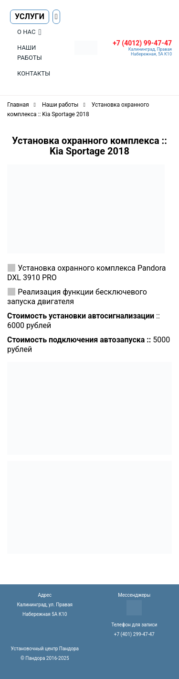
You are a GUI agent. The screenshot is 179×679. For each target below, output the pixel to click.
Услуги (29, 16)
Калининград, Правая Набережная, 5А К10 (150, 51)
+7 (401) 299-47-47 (134, 634)
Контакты (33, 73)
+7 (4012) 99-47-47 (142, 43)
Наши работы (29, 52)
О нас (26, 31)
